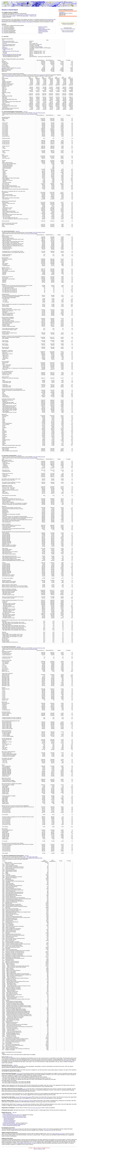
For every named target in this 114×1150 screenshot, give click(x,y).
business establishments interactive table (32, 858)
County (3, 46)
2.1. (3, 28)
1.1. (3, 26)
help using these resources (67, 31)
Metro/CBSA (4, 47)
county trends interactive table (30, 114)
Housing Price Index (6, 51)
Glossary (40, 32)
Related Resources (42, 30)
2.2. (3, 29)
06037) (41, 46)
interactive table (9, 76)
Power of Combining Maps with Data (67, 28)
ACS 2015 (35, 112)
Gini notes (18, 67)
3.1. (3, 32)
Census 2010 (5, 41)
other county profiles (10, 15)
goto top (25, 111)
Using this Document (43, 31)
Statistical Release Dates (44, 29)
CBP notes (19, 54)
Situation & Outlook (22, 21)
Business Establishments (7, 54)
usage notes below (33, 856)
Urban (12, 42)
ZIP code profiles (24, 15)
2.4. (3, 31)
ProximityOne (62, 12)
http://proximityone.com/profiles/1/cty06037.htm (25, 14)
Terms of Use (33, 15)
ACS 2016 (42, 112)
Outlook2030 (30, 21)
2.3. (3, 30)
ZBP (24, 856)
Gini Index (4, 67)
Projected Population (6, 48)
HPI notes (17, 51)
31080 (49, 47)
